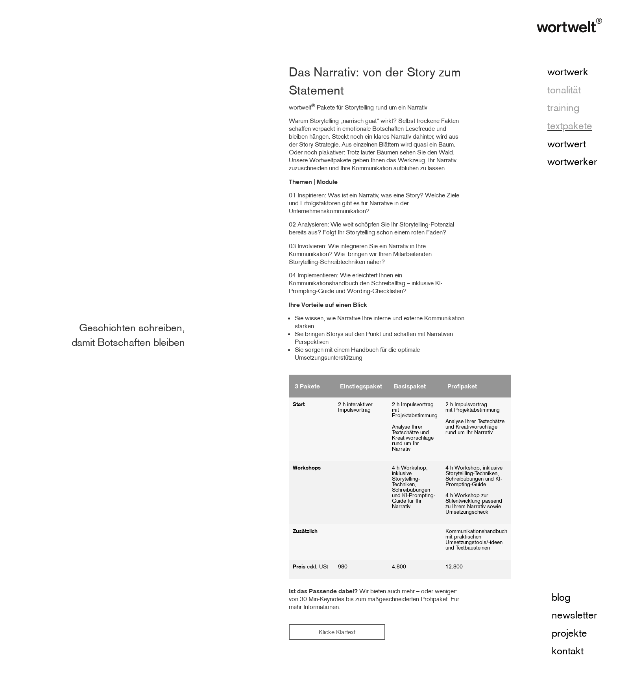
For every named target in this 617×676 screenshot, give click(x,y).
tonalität (564, 90)
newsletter (574, 615)
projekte (569, 633)
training (563, 108)
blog (561, 597)
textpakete (569, 126)
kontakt (568, 651)
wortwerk (567, 72)
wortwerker (572, 162)
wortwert (566, 144)
